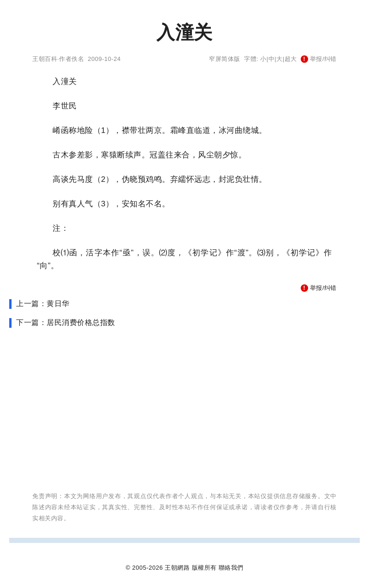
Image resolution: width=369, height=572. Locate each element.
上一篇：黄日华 (43, 303)
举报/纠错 (319, 58)
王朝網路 (177, 567)
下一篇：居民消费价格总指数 (65, 322)
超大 (291, 58)
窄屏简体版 (224, 58)
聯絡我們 (231, 567)
